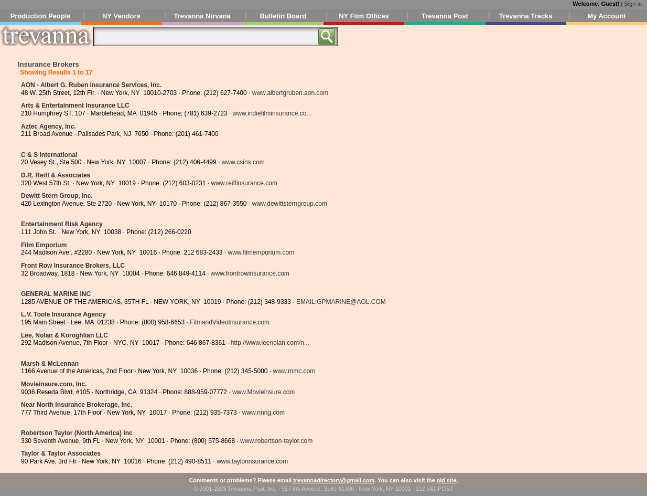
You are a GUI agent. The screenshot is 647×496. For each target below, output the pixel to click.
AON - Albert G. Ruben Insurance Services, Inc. (91, 85)
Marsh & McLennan (50, 363)
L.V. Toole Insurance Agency (63, 314)
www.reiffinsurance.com (244, 183)
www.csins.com (243, 162)
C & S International (49, 155)
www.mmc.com (294, 371)
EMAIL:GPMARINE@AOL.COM (341, 301)
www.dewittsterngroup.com (289, 203)
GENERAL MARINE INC (56, 294)
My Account (606, 16)
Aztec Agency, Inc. (48, 126)
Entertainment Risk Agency (62, 224)
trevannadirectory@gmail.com (333, 480)
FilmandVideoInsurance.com (229, 322)
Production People (40, 16)
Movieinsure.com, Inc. (54, 384)
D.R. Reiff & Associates (55, 175)
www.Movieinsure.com (263, 392)
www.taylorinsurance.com (252, 461)
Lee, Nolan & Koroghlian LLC (64, 335)
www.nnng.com (263, 412)
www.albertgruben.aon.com (290, 93)
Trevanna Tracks (526, 16)
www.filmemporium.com (261, 252)
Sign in (633, 4)
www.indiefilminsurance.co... (272, 113)
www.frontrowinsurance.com (250, 273)
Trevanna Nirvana (202, 16)
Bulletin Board (283, 16)
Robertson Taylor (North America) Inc (77, 433)
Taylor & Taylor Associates (61, 453)
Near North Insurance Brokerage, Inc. (76, 404)
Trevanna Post (445, 16)
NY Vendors (121, 16)
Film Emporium (44, 245)
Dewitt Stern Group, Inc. (57, 195)
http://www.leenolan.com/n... (270, 342)
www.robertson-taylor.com (276, 441)
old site (447, 480)
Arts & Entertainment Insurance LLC (75, 105)
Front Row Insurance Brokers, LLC (73, 265)
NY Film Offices (364, 16)
